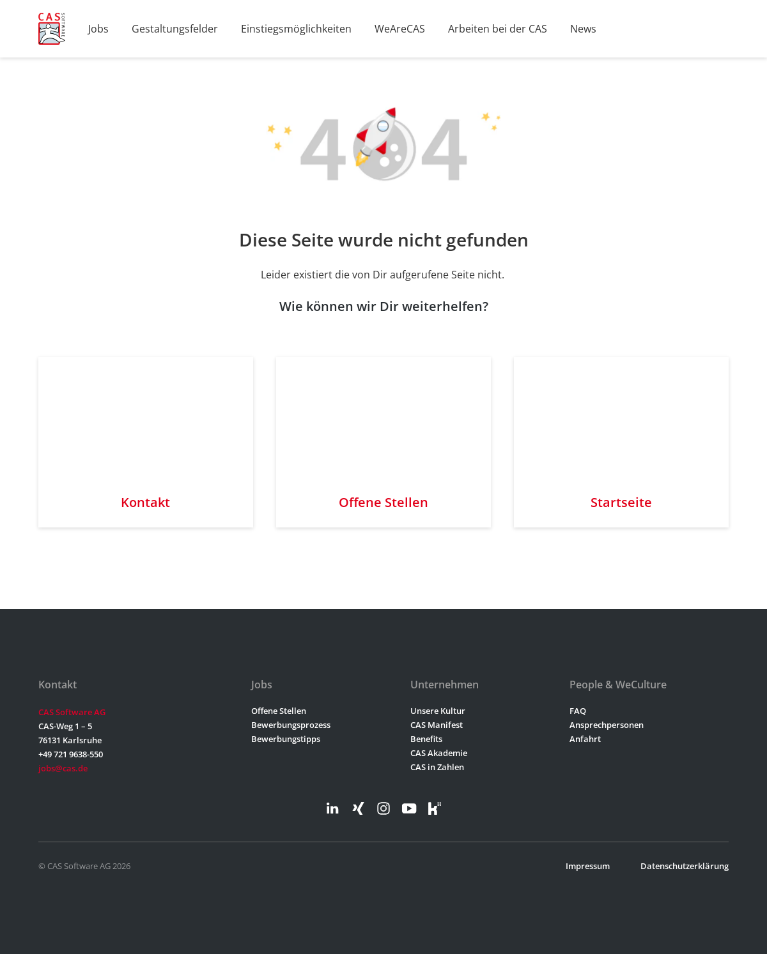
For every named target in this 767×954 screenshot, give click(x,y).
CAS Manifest (436, 725)
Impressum (588, 866)
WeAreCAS (400, 29)
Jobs (98, 29)
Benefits (426, 739)
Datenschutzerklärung (684, 866)
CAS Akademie (438, 753)
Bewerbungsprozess (290, 725)
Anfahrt (585, 739)
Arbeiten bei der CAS (497, 29)
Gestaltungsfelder (175, 29)
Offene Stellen (278, 710)
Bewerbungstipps (285, 739)
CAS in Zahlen (437, 767)
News (583, 29)
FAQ (577, 710)
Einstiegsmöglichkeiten (296, 29)
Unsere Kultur (437, 710)
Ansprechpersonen (606, 725)
